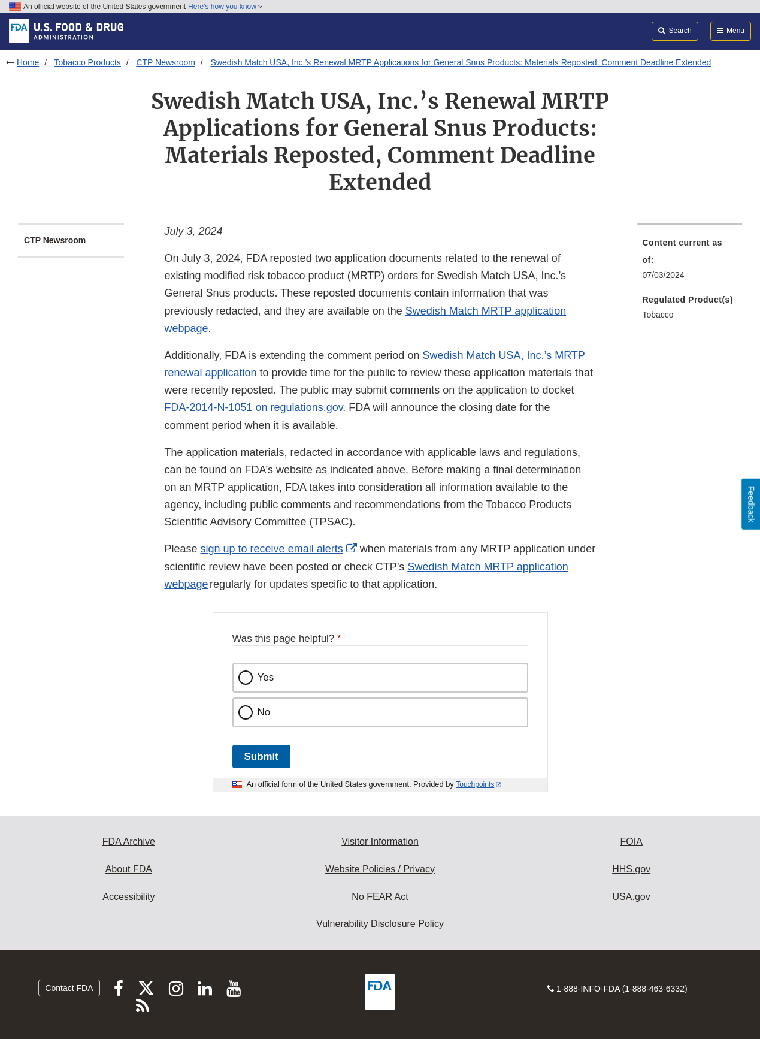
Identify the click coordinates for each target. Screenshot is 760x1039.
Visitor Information (380, 841)
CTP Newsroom (165, 62)
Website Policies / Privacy (380, 869)
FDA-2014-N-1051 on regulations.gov (254, 407)
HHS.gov (631, 869)
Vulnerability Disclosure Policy (380, 924)
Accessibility (128, 897)
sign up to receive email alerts (272, 549)
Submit (261, 756)
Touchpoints (475, 784)
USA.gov (631, 897)
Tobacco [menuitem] (658, 314)
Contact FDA (69, 988)
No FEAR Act (380, 897)
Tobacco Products (87, 62)
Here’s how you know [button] (225, 6)
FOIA (631, 841)
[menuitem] (690, 262)
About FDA (128, 869)
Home (28, 62)
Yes (266, 677)
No (264, 712)
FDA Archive (128, 841)
